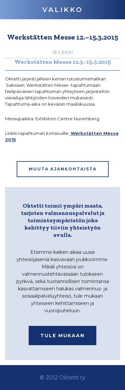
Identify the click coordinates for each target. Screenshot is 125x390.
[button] (62, 9)
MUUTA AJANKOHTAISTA (63, 168)
